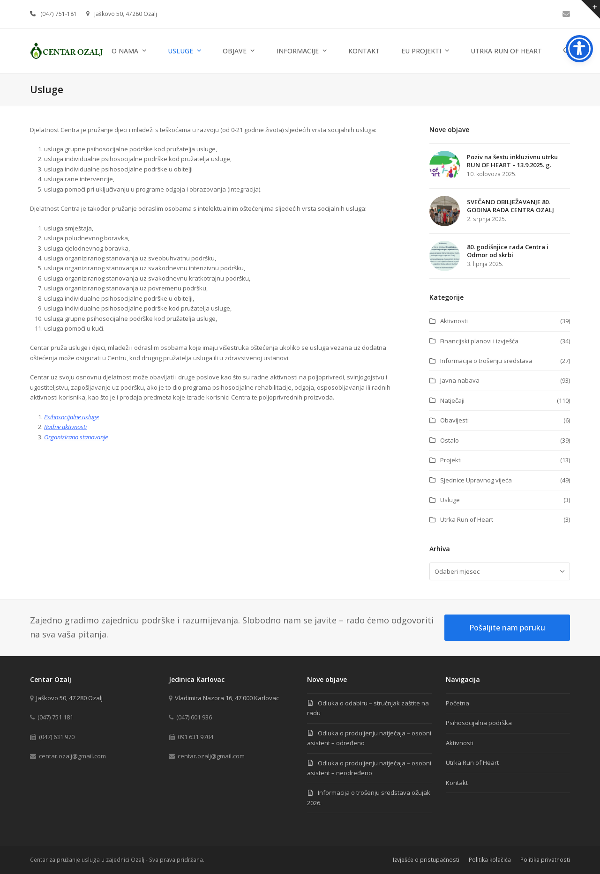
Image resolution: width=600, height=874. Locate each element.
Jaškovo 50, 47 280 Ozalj (69, 698)
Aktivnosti (454, 321)
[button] (567, 51)
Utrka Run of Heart (466, 519)
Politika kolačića (490, 860)
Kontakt (457, 782)
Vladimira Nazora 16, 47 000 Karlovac (227, 698)
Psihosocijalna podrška (479, 722)
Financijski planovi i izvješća (479, 341)
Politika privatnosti (545, 860)
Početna (457, 703)
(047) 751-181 (58, 14)
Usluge (450, 500)
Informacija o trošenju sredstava (486, 360)
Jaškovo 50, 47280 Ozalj (125, 14)
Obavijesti (454, 420)
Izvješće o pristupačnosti (426, 860)
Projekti (451, 460)
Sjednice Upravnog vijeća (476, 480)
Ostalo (449, 440)
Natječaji (452, 400)
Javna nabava (460, 380)
